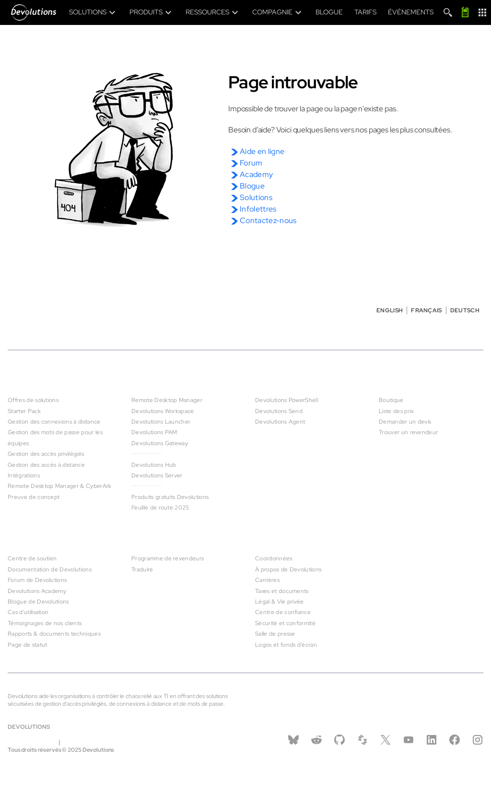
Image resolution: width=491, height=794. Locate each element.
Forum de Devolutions (37, 580)
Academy (256, 174)
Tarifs (365, 12)
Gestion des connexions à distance (54, 422)
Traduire (142, 569)
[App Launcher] (482, 12)
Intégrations (24, 475)
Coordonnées (273, 558)
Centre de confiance (283, 612)
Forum (251, 163)
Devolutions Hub (153, 465)
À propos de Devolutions (288, 569)
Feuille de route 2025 (160, 507)
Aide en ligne (262, 151)
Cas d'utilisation (28, 612)
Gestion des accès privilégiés (46, 454)
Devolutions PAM (154, 432)
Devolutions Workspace (162, 411)
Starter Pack (24, 411)
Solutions (256, 197)
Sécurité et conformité (285, 623)
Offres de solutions (33, 400)
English (389, 310)
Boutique (391, 400)
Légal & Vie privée (279, 601)
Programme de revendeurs (167, 558)
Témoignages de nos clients (45, 623)
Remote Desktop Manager (166, 400)
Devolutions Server (157, 475)
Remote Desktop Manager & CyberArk (60, 486)
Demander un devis (405, 422)
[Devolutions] (36, 12)
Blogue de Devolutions (38, 601)
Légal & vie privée (33, 742)
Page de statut (27, 645)
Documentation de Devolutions (50, 569)
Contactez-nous (268, 220)
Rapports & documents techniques (54, 634)
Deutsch (464, 310)
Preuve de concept (33, 497)
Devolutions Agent (280, 422)
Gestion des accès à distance (46, 465)
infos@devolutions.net (93, 742)
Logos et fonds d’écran (286, 645)
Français (426, 310)
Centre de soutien (32, 558)
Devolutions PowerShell (286, 400)
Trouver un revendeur (408, 432)
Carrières (267, 580)
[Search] (447, 12)
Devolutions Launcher (160, 422)
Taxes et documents (282, 591)
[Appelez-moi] (465, 12)
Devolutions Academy (37, 591)
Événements (410, 12)
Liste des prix (396, 411)
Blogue (329, 12)
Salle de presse (275, 634)
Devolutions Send (279, 411)
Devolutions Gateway (159, 443)
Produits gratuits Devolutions (170, 497)
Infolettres (258, 209)
